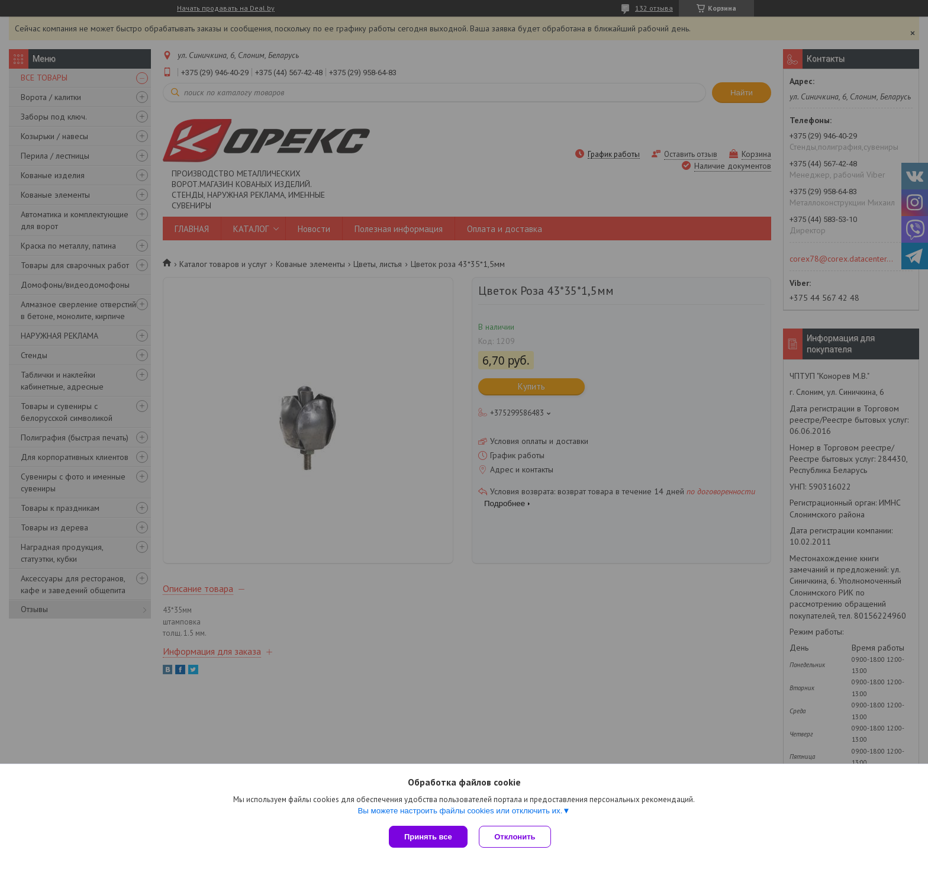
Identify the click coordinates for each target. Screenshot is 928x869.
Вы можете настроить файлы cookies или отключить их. (459, 810)
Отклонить (515, 836)
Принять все (428, 836)
